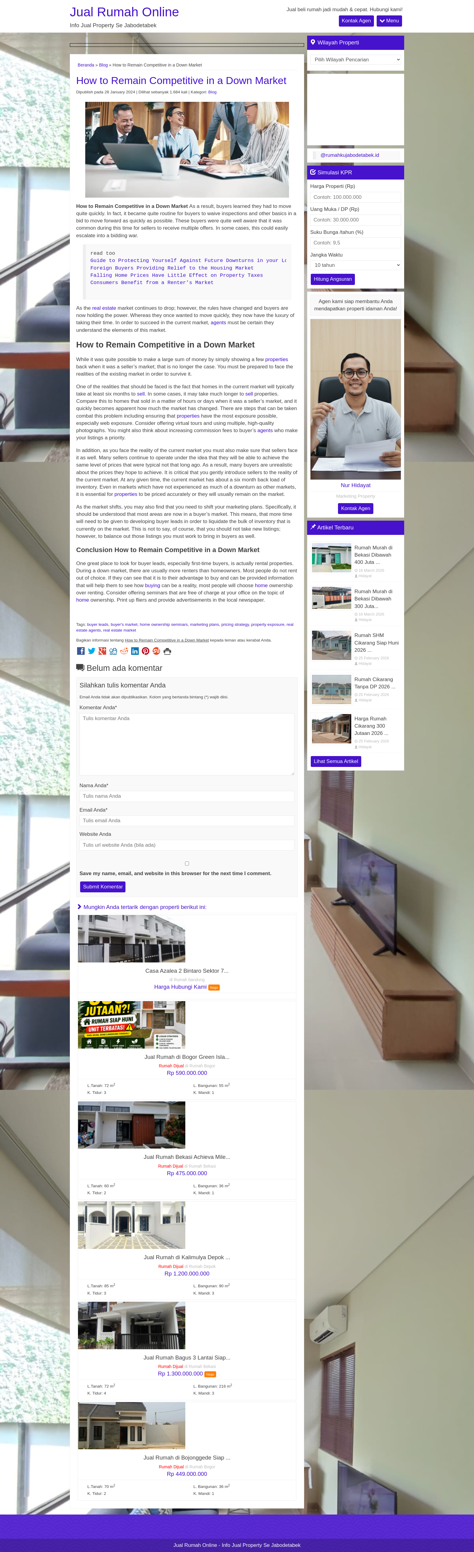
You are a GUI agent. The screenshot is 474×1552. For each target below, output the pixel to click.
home (262, 585)
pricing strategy (235, 624)
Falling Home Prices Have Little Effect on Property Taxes (176, 275)
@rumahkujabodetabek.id (349, 155)
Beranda (86, 65)
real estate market (119, 630)
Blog (103, 65)
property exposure (267, 624)
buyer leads (97, 624)
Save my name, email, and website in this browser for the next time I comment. (175, 873)
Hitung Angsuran (333, 279)
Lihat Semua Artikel (336, 761)
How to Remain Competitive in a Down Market (181, 80)
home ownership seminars (164, 624)
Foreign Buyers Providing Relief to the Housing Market (172, 268)
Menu (389, 21)
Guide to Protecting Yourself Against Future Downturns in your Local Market (204, 260)
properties (276, 359)
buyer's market (124, 624)
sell (141, 394)
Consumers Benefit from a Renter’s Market (152, 282)
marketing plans (204, 624)
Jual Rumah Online (124, 12)
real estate (104, 308)
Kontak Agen (356, 21)
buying (152, 585)
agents (218, 322)
